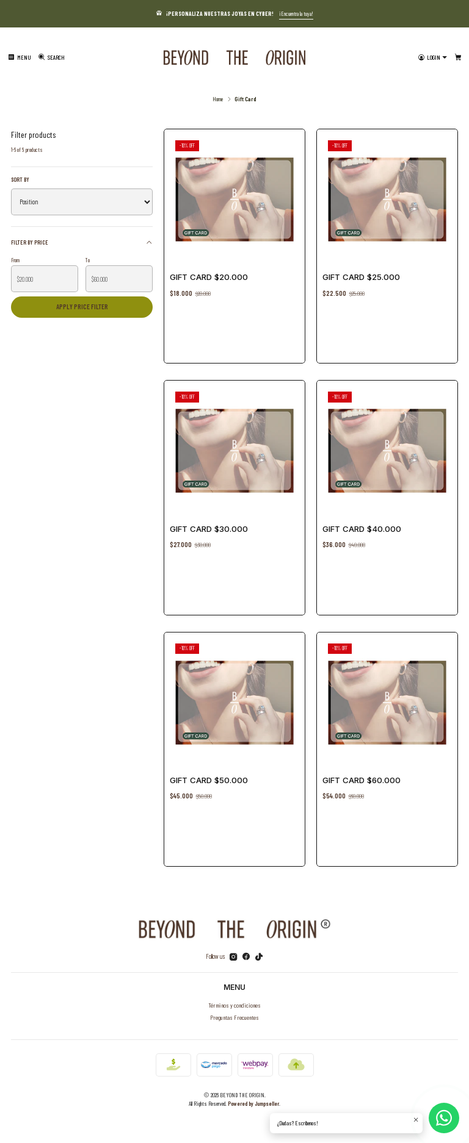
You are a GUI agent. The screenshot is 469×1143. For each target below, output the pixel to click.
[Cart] (458, 57)
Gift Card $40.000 (361, 529)
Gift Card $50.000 (210, 778)
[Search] (51, 57)
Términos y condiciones (234, 1005)
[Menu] (19, 57)
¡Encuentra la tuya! (296, 13)
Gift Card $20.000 (209, 277)
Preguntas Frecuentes (234, 1017)
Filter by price (82, 242)
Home (218, 99)
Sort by (20, 179)
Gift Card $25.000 (361, 277)
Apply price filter (82, 306)
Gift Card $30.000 (209, 529)
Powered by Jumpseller (253, 1103)
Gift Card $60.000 (363, 778)
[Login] (432, 57)
